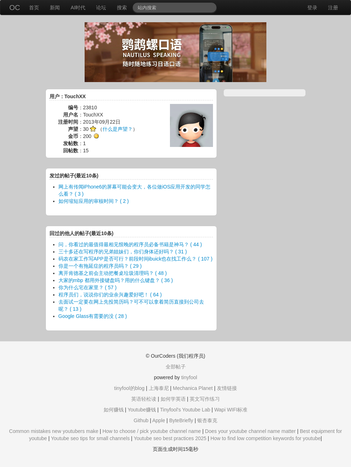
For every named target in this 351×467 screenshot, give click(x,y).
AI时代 (78, 7)
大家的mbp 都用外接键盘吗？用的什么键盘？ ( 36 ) (115, 280)
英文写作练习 (205, 399)
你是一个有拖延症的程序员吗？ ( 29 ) (100, 266)
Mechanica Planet (193, 388)
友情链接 (227, 388)
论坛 (101, 7)
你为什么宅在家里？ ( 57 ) (87, 287)
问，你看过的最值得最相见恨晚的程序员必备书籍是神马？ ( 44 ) (130, 244)
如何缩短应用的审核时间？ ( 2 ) (93, 201)
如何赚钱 (114, 410)
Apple (158, 420)
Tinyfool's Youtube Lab (185, 410)
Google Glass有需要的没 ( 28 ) (92, 316)
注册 (333, 7)
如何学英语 (173, 399)
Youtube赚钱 (142, 410)
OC (14, 7)
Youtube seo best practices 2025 (170, 438)
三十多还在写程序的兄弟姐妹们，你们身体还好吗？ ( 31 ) (122, 251)
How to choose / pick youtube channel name (152, 431)
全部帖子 (176, 367)
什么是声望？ (118, 129)
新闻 (55, 7)
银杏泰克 (207, 420)
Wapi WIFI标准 (231, 410)
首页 (34, 7)
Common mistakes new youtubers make (53, 431)
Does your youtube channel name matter (250, 431)
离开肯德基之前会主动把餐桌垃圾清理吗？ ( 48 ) (112, 273)
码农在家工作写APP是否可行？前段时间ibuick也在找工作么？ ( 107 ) (135, 259)
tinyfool (189, 377)
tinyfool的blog (129, 388)
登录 (312, 7)
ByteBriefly (181, 420)
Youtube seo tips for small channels (90, 438)
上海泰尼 (159, 388)
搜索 (122, 7)
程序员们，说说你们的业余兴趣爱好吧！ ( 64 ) (110, 294)
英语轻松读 (143, 399)
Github (141, 420)
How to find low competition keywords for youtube (265, 438)
